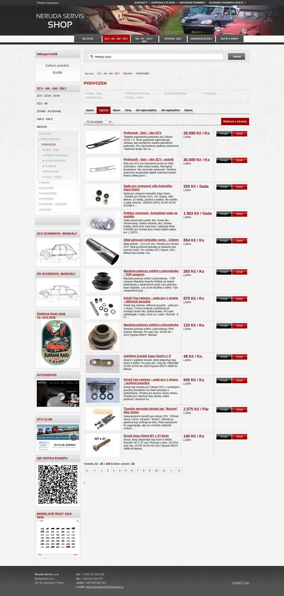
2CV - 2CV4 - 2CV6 (48, 95)
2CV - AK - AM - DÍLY (108, 73)
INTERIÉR (48, 198)
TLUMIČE (51, 166)
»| (179, 470)
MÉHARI (42, 126)
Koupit (223, 133)
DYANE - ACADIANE (49, 111)
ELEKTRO (48, 188)
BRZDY (46, 182)
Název (116, 110)
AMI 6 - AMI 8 (45, 119)
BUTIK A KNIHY (230, 38)
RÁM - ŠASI (52, 150)
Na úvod (89, 73)
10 (156, 470)
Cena (128, 110)
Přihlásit (41, 3)
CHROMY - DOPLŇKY (55, 204)
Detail (239, 133)
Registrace (53, 3)
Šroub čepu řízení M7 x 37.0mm (146, 435)
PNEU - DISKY (53, 177)
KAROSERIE (49, 193)
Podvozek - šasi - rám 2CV (142, 133)
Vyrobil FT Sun (240, 582)
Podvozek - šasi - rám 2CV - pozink (149, 159)
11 (163, 470)
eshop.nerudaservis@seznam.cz (104, 586)
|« (87, 470)
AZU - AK (42, 103)
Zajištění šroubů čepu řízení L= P (147, 356)
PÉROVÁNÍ (51, 171)
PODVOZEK (49, 144)
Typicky (103, 110)
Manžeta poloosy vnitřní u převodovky (151, 325)
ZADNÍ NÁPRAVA (55, 160)
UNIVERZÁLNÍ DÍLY (201, 38)
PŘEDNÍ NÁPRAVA (56, 155)
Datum (189, 110)
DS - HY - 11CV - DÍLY (144, 39)
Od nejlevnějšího (146, 110)
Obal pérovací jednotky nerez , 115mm (151, 240)
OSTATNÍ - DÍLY (173, 38)
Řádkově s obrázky (235, 121)
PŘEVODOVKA (51, 139)
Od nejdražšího (170, 110)
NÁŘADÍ (46, 209)
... (152, 149)
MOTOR (46, 133)
